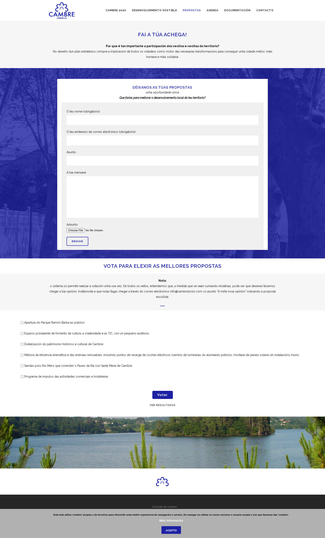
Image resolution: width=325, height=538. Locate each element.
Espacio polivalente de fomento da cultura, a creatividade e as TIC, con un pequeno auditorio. (87, 333)
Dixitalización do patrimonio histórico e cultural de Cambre (63, 344)
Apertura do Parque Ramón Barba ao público (54, 322)
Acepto (171, 530)
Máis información (171, 520)
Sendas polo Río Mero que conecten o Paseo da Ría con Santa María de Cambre (78, 365)
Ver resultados (163, 405)
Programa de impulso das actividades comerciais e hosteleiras (66, 376)
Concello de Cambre (164, 506)
